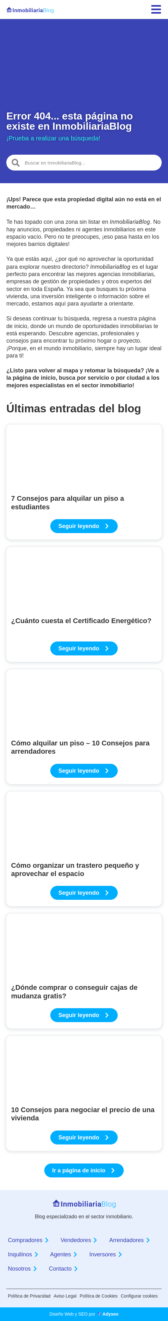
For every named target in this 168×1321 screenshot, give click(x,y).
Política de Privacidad (29, 1295)
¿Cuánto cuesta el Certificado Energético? (81, 621)
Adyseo (111, 1314)
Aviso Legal (65, 1295)
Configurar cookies (139, 1295)
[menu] (156, 9)
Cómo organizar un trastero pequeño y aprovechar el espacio (75, 869)
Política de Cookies (99, 1295)
